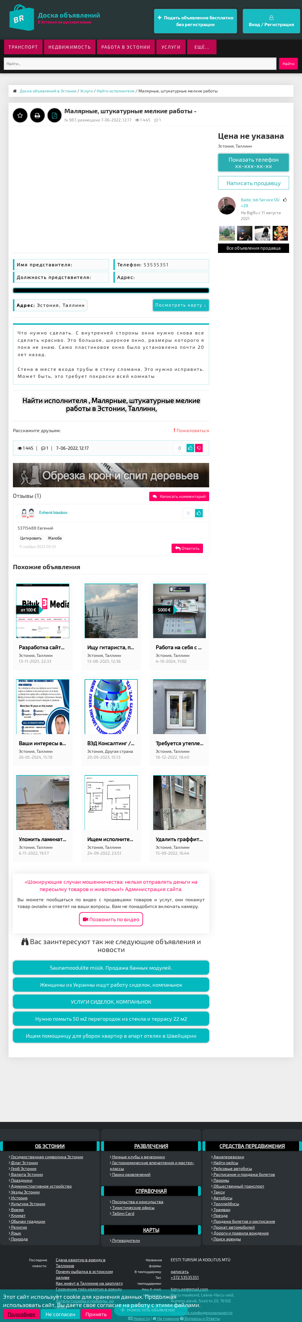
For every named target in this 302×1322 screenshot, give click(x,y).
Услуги (171, 47)
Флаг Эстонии (23, 1162)
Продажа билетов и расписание (243, 1221)
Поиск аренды (226, 1238)
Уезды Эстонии (24, 1191)
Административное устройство (40, 1186)
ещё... (201, 47)
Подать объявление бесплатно (195, 21)
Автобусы (221, 1197)
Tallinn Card (122, 1213)
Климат (17, 1215)
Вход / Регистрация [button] (271, 21)
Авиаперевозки (227, 1156)
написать (180, 1271)
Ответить (187, 548)
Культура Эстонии (27, 1203)
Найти (288, 63)
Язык (15, 1232)
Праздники (20, 1180)
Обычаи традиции (27, 1221)
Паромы (220, 1180)
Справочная (151, 1191)
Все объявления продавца (253, 248)
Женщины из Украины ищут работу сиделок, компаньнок (111, 984)
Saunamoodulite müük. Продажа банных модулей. (111, 967)
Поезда (219, 1215)
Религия (18, 1227)
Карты (151, 1230)
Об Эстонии (50, 1146)
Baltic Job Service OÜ (260, 199)
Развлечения (151, 1146)
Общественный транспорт (237, 1186)
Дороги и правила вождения (240, 1232)
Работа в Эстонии (125, 47)
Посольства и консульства (136, 1201)
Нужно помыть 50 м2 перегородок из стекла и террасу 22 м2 (111, 1018)
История (18, 1197)
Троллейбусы (225, 1203)
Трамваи (220, 1209)
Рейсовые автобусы (231, 1168)
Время (16, 1209)
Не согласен (60, 1314)
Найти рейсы (224, 1162)
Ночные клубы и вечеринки (137, 1156)
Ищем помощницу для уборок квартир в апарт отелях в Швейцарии (111, 1035)
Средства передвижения (252, 1146)
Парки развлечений (130, 1174)
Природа (18, 1238)
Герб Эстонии (22, 1168)
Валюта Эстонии (26, 1174)
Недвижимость (69, 47)
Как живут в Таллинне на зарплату (89, 1283)
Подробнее (21, 1314)
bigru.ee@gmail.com (189, 1289)
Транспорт (23, 47)
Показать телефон (254, 162)
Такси (218, 1191)
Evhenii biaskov (53, 512)
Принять (96, 1314)
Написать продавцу (253, 182)
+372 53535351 (185, 1277)
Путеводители (125, 1240)
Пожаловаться (191, 430)
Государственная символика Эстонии (46, 1156)
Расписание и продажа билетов (243, 1174)
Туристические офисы (132, 1207)
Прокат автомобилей (233, 1227)
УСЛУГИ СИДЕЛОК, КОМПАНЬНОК (111, 1001)
